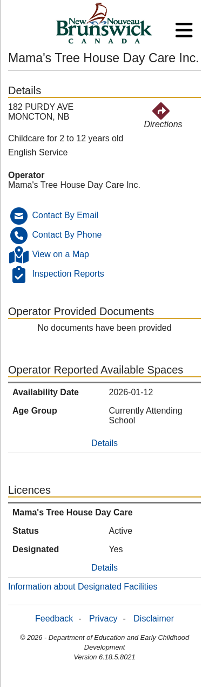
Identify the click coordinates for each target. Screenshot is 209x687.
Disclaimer (153, 618)
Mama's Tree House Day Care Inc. (74, 184)
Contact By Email (65, 215)
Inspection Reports (68, 273)
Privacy (103, 618)
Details (104, 443)
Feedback (54, 618)
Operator (26, 175)
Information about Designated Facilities (83, 586)
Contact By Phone (67, 234)
